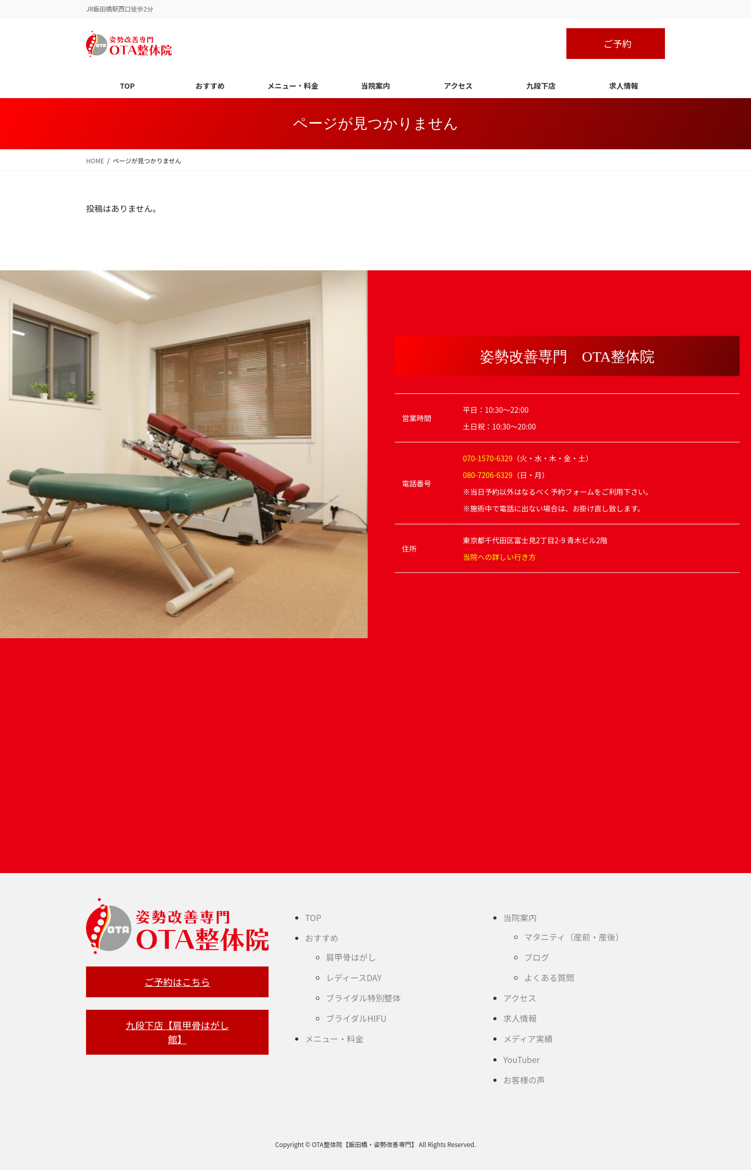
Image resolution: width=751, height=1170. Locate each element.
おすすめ (321, 938)
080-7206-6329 (488, 475)
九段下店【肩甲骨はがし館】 (177, 1032)
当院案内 (520, 917)
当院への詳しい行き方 (499, 557)
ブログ (536, 957)
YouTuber (521, 1059)
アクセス (519, 998)
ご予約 (617, 43)
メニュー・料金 (334, 1038)
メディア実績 (528, 1038)
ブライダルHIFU (356, 1018)
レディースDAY (354, 977)
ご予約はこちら (177, 981)
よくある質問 (549, 977)
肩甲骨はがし (351, 957)
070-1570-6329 (488, 458)
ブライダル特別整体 (363, 998)
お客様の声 (524, 1079)
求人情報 (520, 1018)
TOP (313, 917)
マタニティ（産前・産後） (574, 936)
